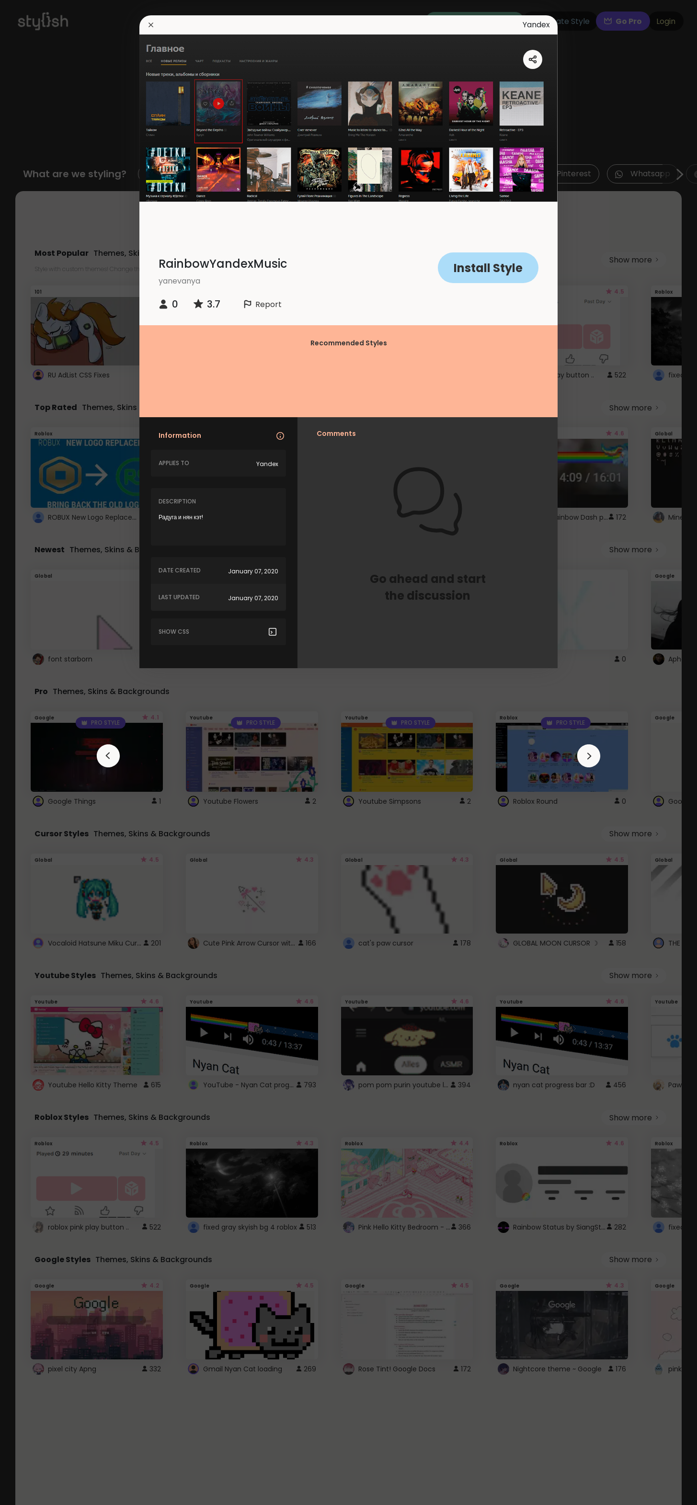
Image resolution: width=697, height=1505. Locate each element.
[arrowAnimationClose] (108, 756)
